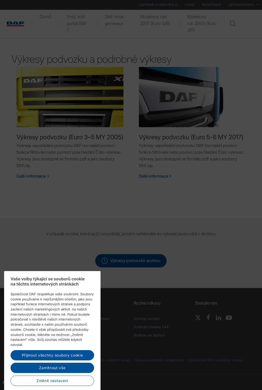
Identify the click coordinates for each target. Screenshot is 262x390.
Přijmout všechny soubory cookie (52, 372)
